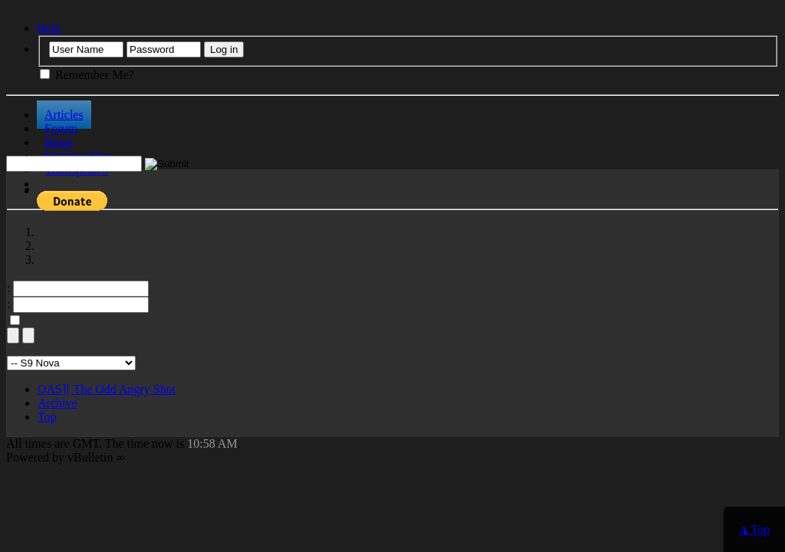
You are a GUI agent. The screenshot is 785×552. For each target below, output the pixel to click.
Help (49, 27)
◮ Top (754, 529)
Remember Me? (87, 74)
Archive (57, 402)
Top (47, 416)
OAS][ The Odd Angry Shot (107, 389)
